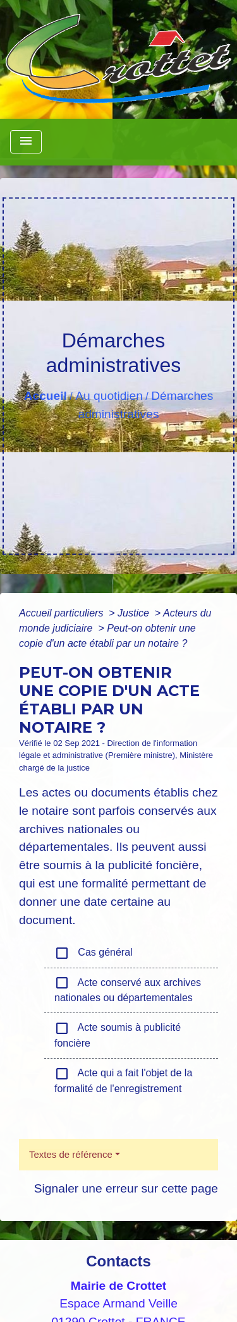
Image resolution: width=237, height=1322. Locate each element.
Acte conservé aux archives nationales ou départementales (127, 989)
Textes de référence (70, 1154)
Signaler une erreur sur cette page (126, 1188)
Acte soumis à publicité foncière (117, 1035)
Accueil (45, 395)
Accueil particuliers (62, 613)
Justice (135, 613)
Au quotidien (109, 395)
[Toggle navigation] (26, 141)
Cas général (93, 953)
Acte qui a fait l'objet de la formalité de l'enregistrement (123, 1080)
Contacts (118, 1261)
